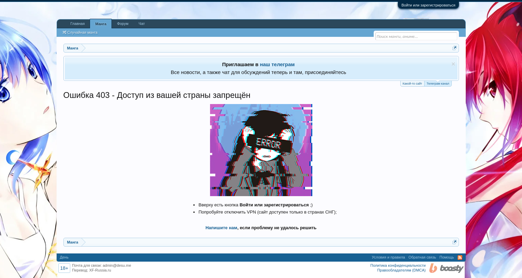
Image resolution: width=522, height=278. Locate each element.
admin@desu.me (117, 265)
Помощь (446, 257)
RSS (460, 257)
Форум (122, 23)
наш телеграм (277, 64)
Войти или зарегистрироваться (428, 5)
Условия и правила (388, 257)
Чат (142, 23)
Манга (100, 24)
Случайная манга (80, 32)
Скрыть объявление (453, 64)
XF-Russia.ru (100, 270)
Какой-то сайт (412, 83)
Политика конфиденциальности (398, 265)
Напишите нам (221, 227)
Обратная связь (422, 257)
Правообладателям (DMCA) (401, 270)
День (64, 257)
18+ (64, 268)
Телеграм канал (438, 83)
